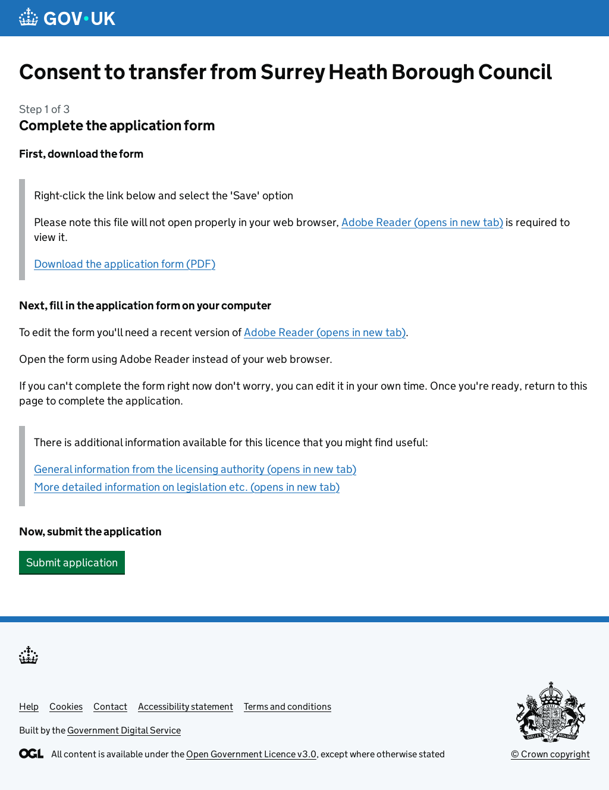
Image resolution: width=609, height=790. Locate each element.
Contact (110, 706)
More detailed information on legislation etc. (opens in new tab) (187, 487)
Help (29, 706)
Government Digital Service (124, 730)
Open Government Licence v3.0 (251, 754)
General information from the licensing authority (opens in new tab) (195, 469)
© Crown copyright (550, 754)
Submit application (72, 562)
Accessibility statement (185, 706)
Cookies (66, 706)
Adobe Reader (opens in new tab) (422, 222)
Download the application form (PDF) (124, 264)
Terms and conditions (287, 706)
